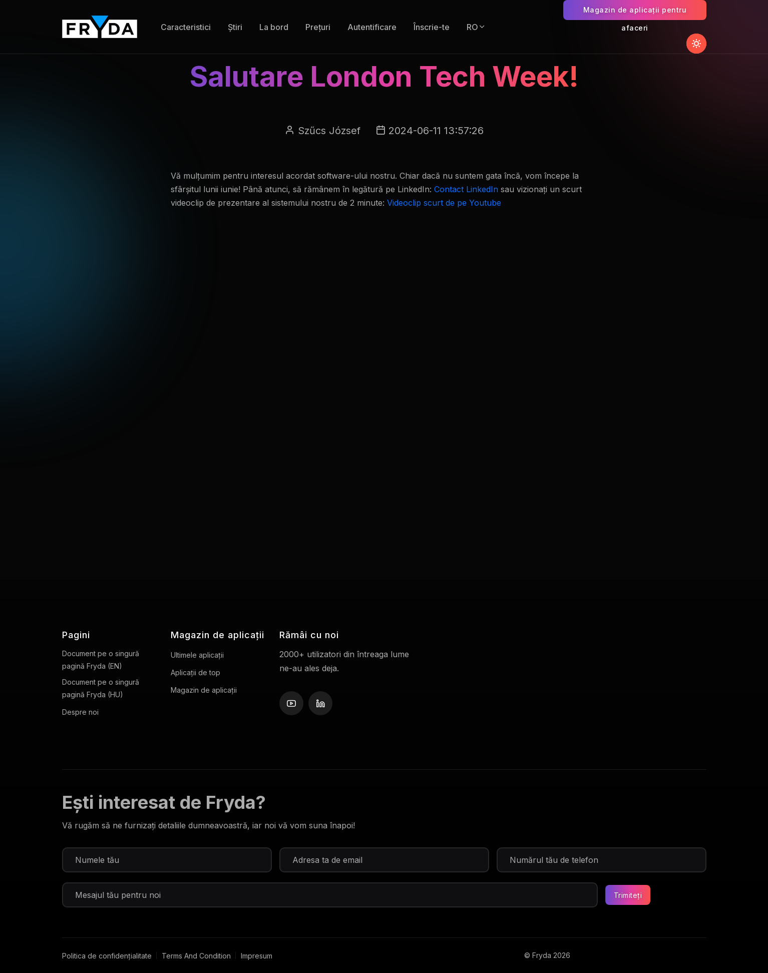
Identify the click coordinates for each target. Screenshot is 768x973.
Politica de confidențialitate (107, 955)
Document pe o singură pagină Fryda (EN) (100, 659)
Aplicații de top (195, 672)
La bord (273, 27)
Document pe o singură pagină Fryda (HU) (100, 688)
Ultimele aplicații (197, 655)
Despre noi (80, 712)
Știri (235, 27)
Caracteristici (186, 27)
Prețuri (317, 27)
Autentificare (372, 27)
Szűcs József (329, 131)
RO (476, 27)
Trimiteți (628, 895)
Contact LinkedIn (466, 189)
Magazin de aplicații (204, 690)
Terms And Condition (196, 955)
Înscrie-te (432, 27)
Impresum (256, 955)
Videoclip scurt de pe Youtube (444, 203)
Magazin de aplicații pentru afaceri (635, 13)
